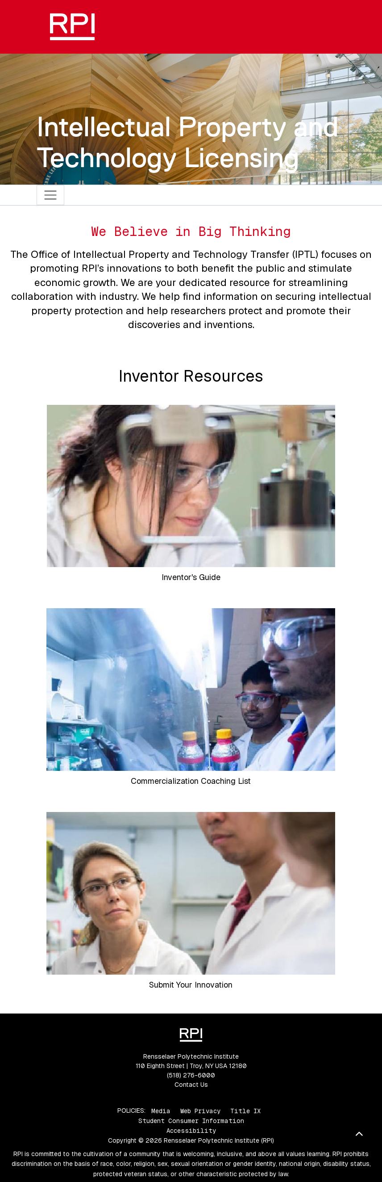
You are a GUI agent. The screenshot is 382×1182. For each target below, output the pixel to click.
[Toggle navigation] (51, 195)
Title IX (245, 1110)
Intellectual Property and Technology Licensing (188, 141)
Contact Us (191, 1085)
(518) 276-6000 (191, 1075)
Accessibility (191, 1131)
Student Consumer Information (191, 1121)
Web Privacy (200, 1110)
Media (160, 1110)
